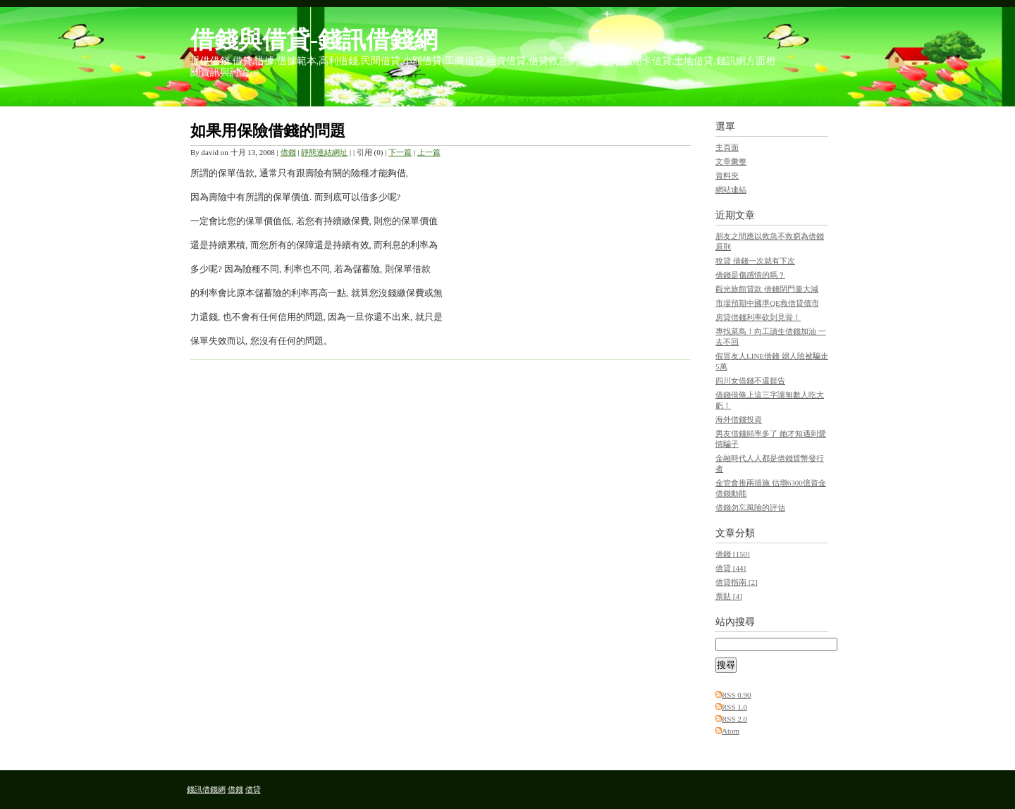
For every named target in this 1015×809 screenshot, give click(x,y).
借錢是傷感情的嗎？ (750, 275)
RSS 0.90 (736, 695)
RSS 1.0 (734, 707)
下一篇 (400, 152)
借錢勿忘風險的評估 (750, 507)
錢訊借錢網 (206, 789)
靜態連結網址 (324, 152)
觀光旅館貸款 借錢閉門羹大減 (766, 289)
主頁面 (727, 147)
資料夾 (727, 175)
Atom (730, 731)
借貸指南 (736, 582)
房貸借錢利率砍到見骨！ (758, 317)
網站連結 (730, 189)
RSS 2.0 (734, 719)
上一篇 (429, 152)
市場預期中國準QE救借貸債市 (767, 303)
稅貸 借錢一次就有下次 (755, 261)
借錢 (288, 152)
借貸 (730, 568)
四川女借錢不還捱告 (750, 380)
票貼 (728, 596)
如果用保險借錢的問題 (267, 131)
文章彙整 (730, 161)
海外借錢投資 (738, 419)
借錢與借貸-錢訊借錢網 (314, 40)
